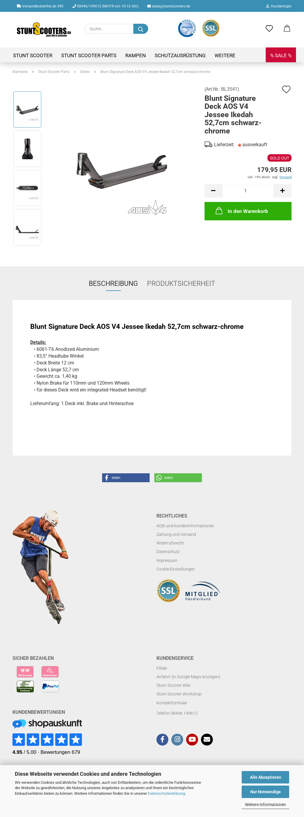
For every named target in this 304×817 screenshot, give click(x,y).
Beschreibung (113, 284)
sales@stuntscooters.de (168, 6)
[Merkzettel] (269, 28)
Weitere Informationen (265, 804)
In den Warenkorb (241, 210)
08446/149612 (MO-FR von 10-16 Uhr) (105, 6)
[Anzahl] (248, 191)
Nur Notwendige (265, 791)
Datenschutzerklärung (166, 793)
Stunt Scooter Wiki (173, 685)
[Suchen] (140, 29)
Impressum (166, 560)
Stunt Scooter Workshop (179, 694)
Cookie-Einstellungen (175, 569)
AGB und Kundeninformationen (185, 525)
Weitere (225, 55)
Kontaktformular (171, 702)
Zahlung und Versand (176, 534)
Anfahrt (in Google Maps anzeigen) (188, 676)
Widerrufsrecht (170, 543)
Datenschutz (168, 551)
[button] (287, 28)
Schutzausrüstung (180, 55)
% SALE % (281, 55)
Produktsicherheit (181, 284)
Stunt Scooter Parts (88, 55)
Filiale (161, 668)
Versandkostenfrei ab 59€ (40, 6)
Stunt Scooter (32, 55)
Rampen (135, 55)
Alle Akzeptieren (265, 777)
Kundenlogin (279, 6)
